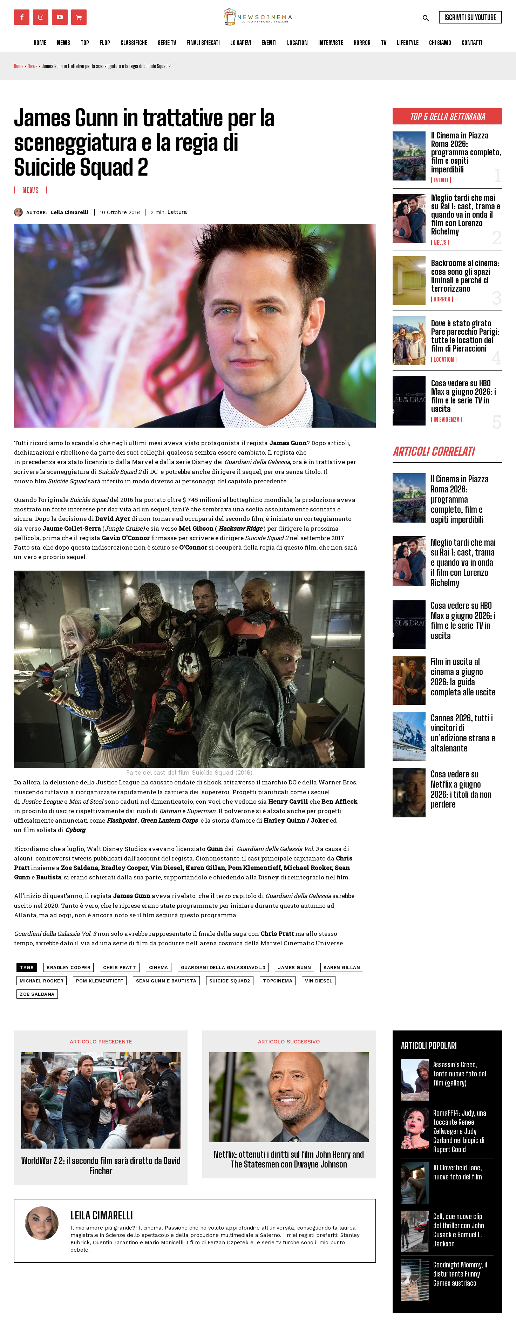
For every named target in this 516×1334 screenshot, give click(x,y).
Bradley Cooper (68, 967)
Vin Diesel (318, 981)
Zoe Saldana (37, 994)
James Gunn (294, 967)
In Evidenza (446, 419)
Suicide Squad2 (229, 981)
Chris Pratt (119, 967)
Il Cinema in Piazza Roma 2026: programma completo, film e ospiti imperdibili (466, 152)
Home (18, 66)
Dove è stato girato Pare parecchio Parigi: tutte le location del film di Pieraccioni (465, 336)
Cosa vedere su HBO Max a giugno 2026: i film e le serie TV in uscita (463, 396)
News (33, 66)
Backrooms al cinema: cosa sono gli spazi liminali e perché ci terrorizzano (465, 275)
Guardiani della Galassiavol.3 (223, 967)
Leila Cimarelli (69, 212)
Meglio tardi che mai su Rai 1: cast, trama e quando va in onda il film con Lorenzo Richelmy (465, 215)
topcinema (278, 981)
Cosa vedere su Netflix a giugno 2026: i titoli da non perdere (461, 789)
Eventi (441, 180)
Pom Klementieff (99, 981)
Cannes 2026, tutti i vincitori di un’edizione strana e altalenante (463, 733)
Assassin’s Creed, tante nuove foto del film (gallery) (459, 1073)
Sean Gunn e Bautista (166, 981)
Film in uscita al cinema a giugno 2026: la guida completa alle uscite (463, 676)
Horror (442, 299)
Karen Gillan (342, 967)
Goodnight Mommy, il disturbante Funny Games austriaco (460, 1273)
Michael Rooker (41, 981)
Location (444, 359)
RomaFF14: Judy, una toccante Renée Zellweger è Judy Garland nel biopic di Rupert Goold (459, 1131)
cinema (158, 967)
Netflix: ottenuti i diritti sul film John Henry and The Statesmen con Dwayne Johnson (289, 1160)
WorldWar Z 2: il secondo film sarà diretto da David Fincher (101, 1166)
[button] (425, 18)
